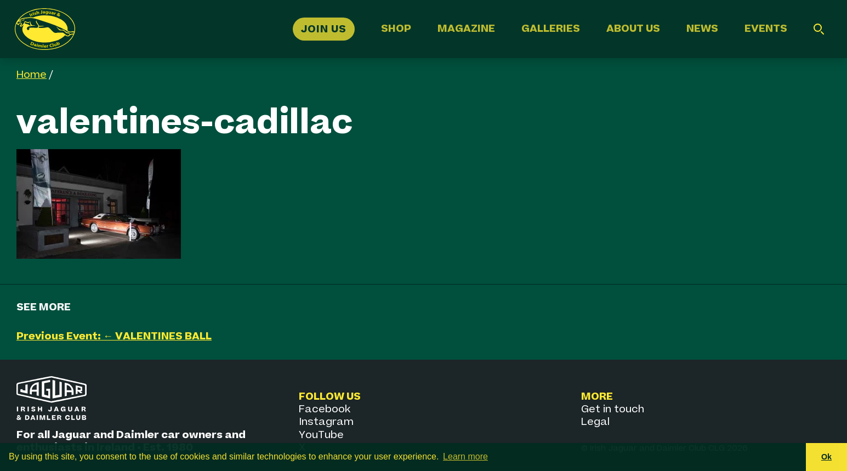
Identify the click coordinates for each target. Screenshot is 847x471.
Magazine (466, 28)
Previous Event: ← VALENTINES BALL (114, 336)
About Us (633, 28)
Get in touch (612, 409)
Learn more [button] (465, 456)
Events (765, 28)
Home (31, 75)
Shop (396, 28)
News (702, 28)
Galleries (550, 28)
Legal (595, 422)
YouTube (321, 435)
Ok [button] (826, 456)
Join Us (323, 28)
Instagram (326, 422)
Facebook (324, 409)
